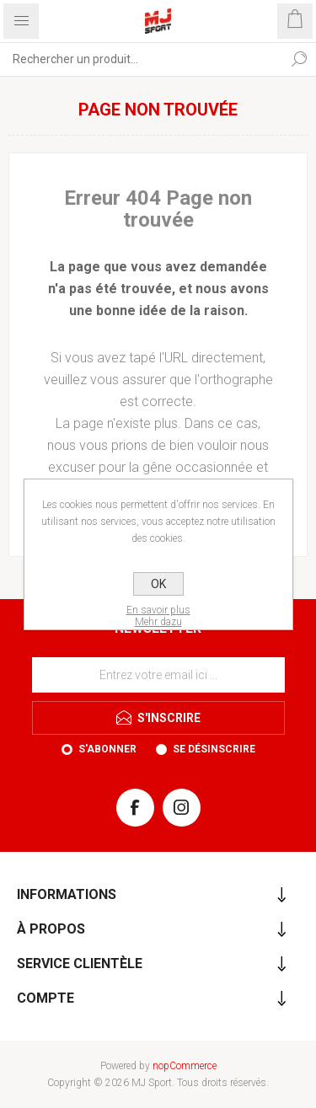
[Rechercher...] (141, 59)
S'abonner (107, 749)
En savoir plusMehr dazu (158, 616)
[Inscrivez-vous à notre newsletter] (158, 675)
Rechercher (299, 59)
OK (158, 584)
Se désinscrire (214, 749)
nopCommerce (185, 1066)
